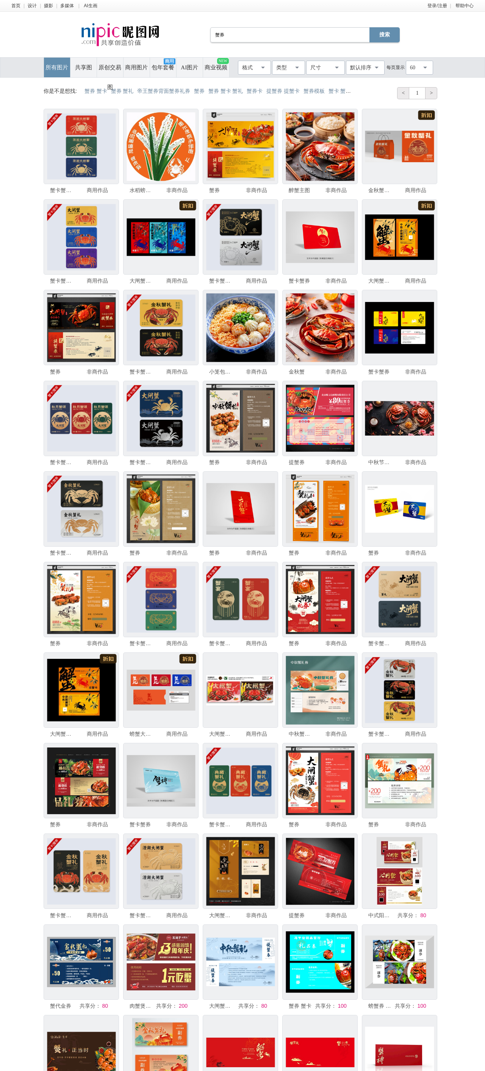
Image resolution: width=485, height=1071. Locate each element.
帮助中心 (464, 5)
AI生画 (90, 5)
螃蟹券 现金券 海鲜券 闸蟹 (380, 1006)
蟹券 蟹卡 (300, 1006)
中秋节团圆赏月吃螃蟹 (380, 462)
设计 (32, 5)
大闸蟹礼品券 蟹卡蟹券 (221, 915)
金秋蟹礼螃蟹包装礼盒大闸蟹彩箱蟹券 (380, 190)
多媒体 (67, 5)
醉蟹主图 (299, 190)
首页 (15, 5)
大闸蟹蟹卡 (221, 1006)
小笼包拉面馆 (221, 372)
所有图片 (56, 67)
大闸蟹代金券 (380, 281)
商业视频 (216, 64)
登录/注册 (437, 5)
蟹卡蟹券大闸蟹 (62, 190)
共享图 (83, 67)
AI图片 (189, 67)
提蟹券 (297, 462)
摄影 (48, 5)
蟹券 (214, 190)
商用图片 (136, 67)
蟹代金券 (60, 1006)
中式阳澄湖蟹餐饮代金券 (380, 915)
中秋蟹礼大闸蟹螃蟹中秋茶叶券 (301, 734)
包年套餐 (163, 64)
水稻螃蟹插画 (142, 190)
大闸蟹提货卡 (142, 281)
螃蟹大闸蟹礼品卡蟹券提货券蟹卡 (142, 734)
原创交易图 (110, 70)
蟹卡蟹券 (299, 281)
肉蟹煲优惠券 (142, 1006)
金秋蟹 (297, 372)
